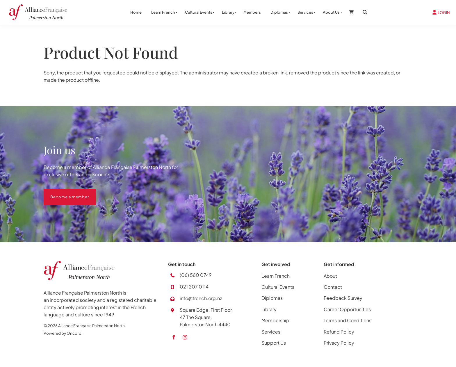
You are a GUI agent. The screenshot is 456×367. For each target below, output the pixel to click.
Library (228, 12)
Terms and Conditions (347, 320)
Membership (275, 320)
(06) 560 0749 (196, 275)
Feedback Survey (343, 298)
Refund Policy (339, 332)
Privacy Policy (339, 343)
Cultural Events (198, 12)
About (330, 276)
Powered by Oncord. (63, 333)
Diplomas (279, 12)
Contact (333, 287)
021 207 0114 (194, 287)
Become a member (63, 192)
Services (305, 12)
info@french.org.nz (201, 298)
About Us (331, 12)
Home (136, 12)
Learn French (163, 12)
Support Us (273, 343)
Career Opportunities (347, 309)
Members (252, 12)
